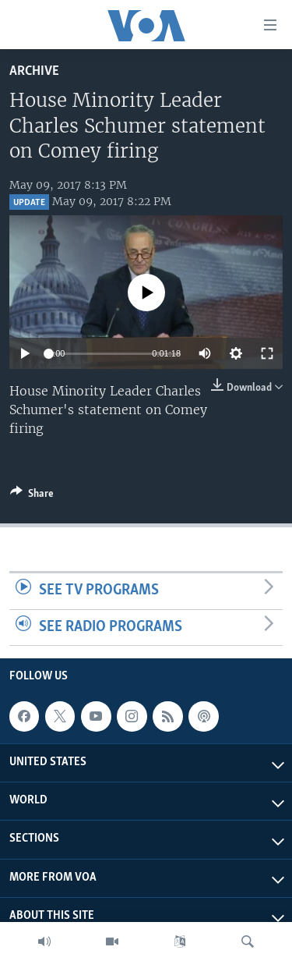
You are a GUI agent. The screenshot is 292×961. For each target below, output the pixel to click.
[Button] (32, 496)
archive (34, 71)
